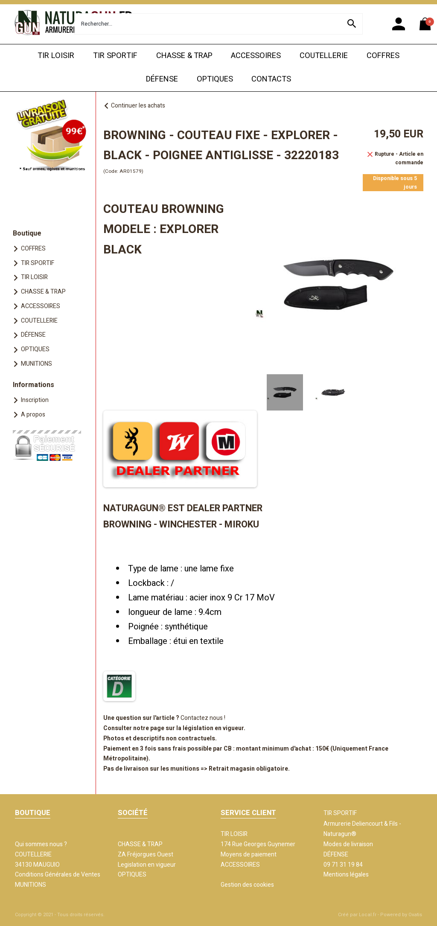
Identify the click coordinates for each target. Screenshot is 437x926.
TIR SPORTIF (115, 55)
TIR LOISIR (56, 55)
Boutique (27, 233)
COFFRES (383, 55)
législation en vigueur (213, 728)
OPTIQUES (215, 79)
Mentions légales (346, 874)
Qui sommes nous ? (41, 844)
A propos (33, 414)
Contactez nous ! (203, 717)
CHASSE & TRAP (184, 55)
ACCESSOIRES (256, 55)
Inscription (35, 400)
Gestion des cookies (247, 884)
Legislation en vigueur (147, 864)
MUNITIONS (36, 363)
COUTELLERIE (324, 55)
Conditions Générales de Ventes (57, 874)
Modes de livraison (348, 844)
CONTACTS (271, 79)
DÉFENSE (162, 79)
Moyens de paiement (249, 854)
